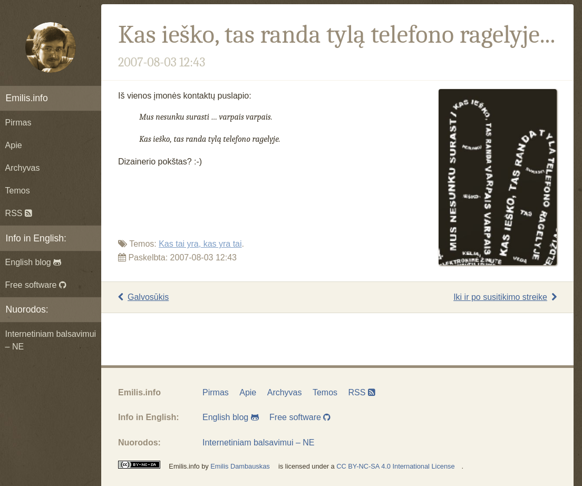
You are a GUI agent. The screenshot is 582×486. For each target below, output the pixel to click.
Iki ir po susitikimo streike (505, 297)
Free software (35, 284)
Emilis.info (27, 98)
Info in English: (36, 238)
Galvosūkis (143, 297)
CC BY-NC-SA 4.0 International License (395, 466)
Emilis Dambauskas (239, 466)
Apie (13, 145)
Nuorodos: (27, 309)
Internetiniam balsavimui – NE (50, 340)
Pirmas (18, 122)
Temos (17, 190)
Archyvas (22, 167)
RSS (18, 213)
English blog (33, 262)
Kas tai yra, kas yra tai (200, 243)
